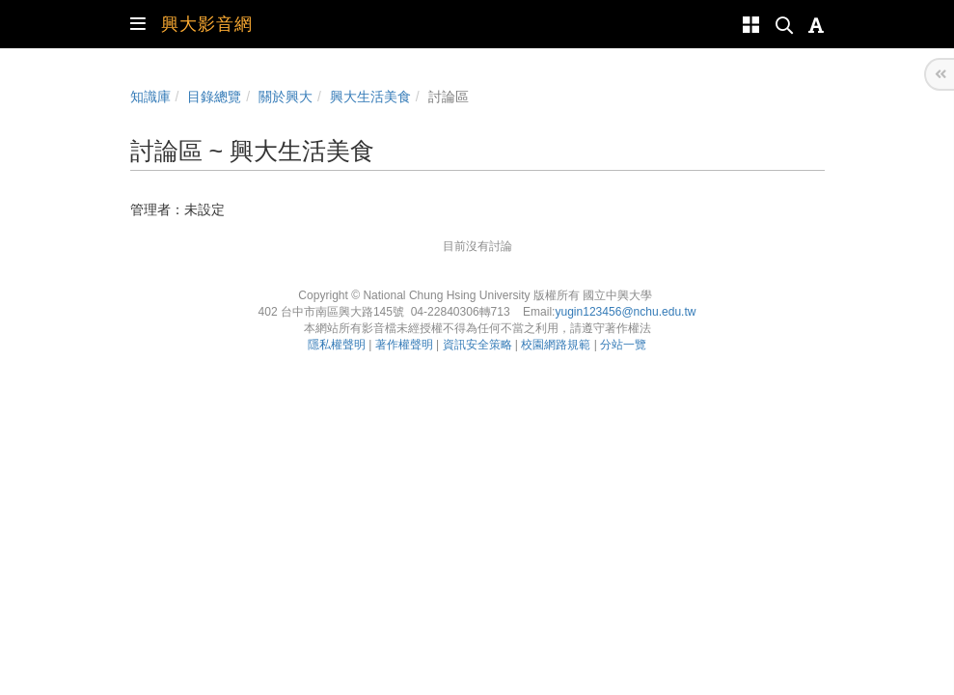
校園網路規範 (555, 344)
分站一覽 (623, 344)
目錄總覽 (214, 96)
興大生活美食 (370, 96)
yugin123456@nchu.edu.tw (625, 312)
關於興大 (286, 96)
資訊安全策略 (477, 344)
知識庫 (150, 96)
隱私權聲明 (337, 344)
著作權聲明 (404, 344)
